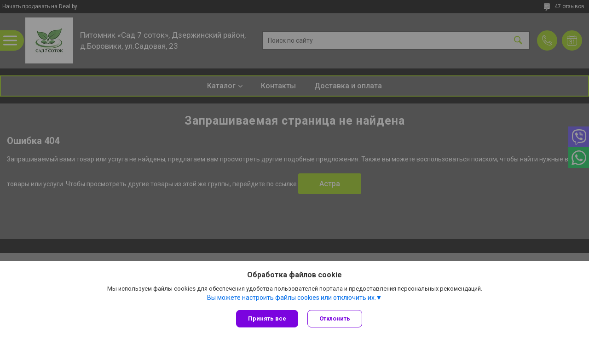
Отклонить (334, 318)
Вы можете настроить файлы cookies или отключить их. (291, 297)
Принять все (267, 318)
